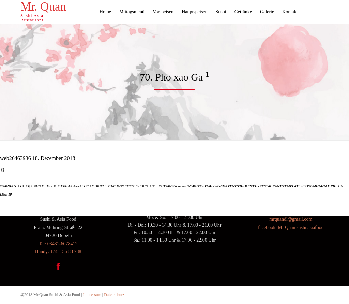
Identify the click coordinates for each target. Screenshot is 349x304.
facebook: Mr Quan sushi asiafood (291, 227)
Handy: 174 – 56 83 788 (58, 251)
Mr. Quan (43, 7)
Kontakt (290, 11)
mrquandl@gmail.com (290, 219)
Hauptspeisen (194, 11)
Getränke (243, 11)
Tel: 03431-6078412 (58, 243)
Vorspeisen (163, 11)
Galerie (267, 11)
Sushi (221, 11)
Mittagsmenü (132, 11)
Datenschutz (114, 294)
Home (105, 11)
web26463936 (15, 158)
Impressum (92, 294)
